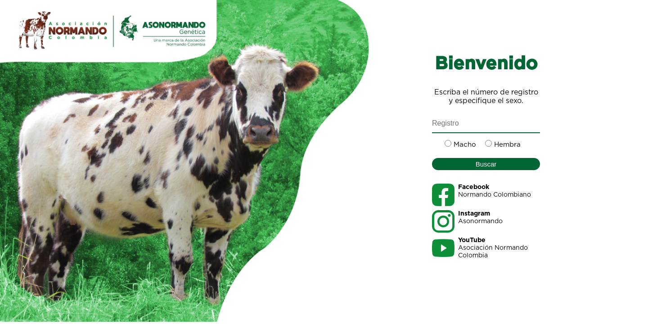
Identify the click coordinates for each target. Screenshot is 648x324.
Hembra (507, 144)
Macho (465, 144)
